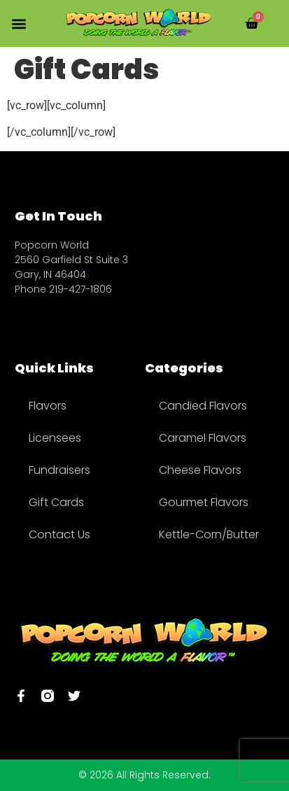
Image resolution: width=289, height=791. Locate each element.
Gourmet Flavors (203, 502)
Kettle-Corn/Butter (209, 534)
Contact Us (59, 534)
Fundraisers (59, 470)
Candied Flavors (203, 406)
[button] (18, 23)
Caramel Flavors (202, 438)
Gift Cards (56, 502)
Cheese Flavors (200, 470)
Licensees (55, 438)
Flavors (47, 406)
